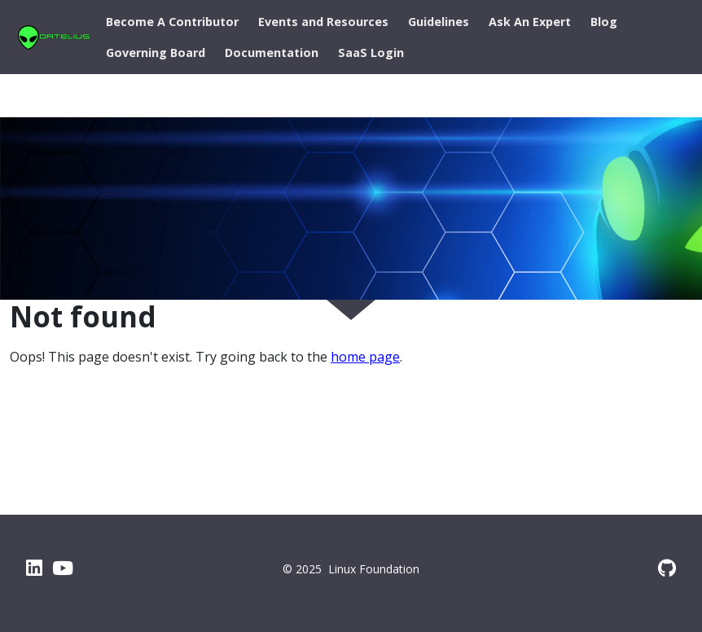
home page (365, 357)
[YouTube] (62, 568)
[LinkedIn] (34, 568)
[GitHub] (667, 568)
